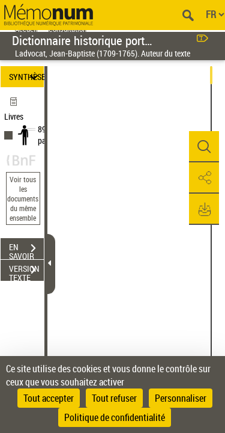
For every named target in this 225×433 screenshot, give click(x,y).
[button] (204, 146)
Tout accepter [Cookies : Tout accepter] (48, 398)
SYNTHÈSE (26, 76)
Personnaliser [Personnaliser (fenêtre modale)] (180, 398)
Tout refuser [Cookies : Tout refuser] (114, 398)
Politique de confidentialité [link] (114, 417)
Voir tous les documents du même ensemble (22, 198)
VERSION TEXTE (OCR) (26, 271)
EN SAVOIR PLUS (26, 249)
